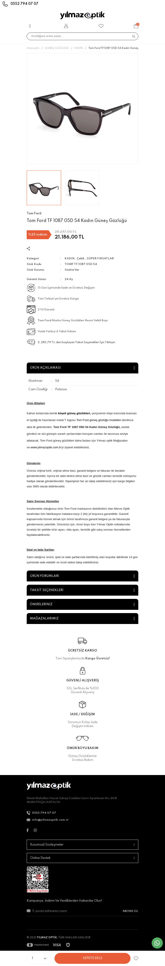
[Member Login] (66, 26)
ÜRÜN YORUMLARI (44, 576)
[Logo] (82, 15)
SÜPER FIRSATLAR (100, 258)
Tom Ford (44, 320)
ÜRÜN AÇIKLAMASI (45, 367)
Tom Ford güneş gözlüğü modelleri (98, 420)
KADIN (70, 258)
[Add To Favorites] (136, 958)
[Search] (82, 36)
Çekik (80, 258)
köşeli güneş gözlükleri (74, 413)
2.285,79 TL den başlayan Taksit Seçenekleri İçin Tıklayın (76, 342)
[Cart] (136, 26)
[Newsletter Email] (82, 912)
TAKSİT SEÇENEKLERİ (46, 590)
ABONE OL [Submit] (130, 911)
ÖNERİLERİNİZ (41, 604)
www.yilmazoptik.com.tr (46, 447)
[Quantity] (39, 958)
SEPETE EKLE (92, 958)
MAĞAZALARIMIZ (44, 618)
